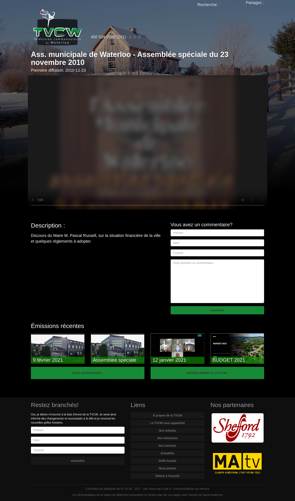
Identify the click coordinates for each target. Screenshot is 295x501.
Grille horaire (167, 460)
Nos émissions (167, 438)
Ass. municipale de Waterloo (81, 54)
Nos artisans (167, 430)
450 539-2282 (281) (108, 37)
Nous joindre (167, 468)
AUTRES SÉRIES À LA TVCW (207, 373)
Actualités (167, 453)
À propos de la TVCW (167, 415)
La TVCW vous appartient (167, 423)
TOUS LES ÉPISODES (87, 373)
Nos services (167, 445)
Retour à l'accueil (167, 476)
